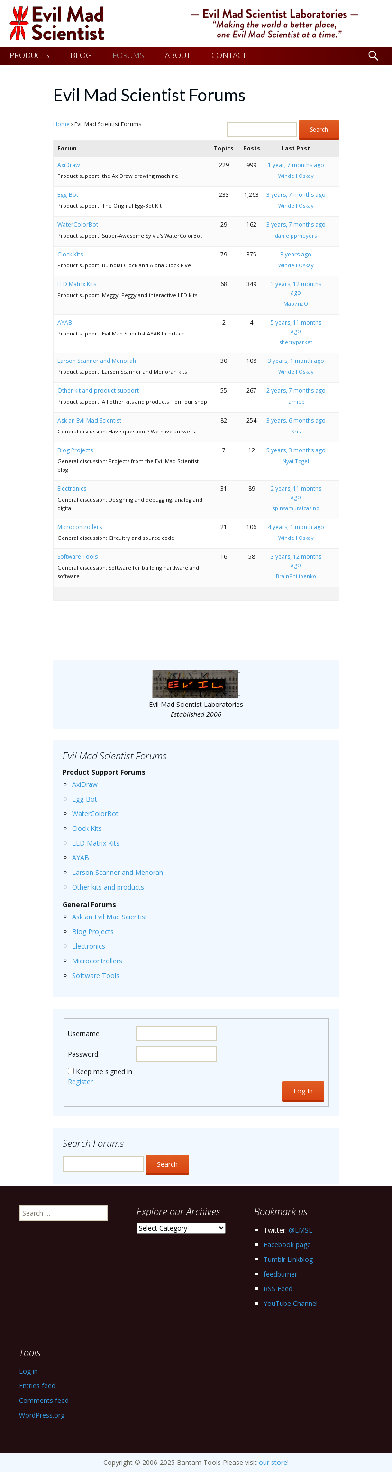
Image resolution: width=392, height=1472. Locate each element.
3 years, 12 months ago (296, 288)
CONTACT (228, 55)
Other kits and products (108, 886)
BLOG (80, 55)
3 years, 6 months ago (296, 420)
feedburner (280, 1273)
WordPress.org (41, 1414)
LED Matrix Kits (76, 284)
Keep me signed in (104, 1071)
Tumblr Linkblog (288, 1259)
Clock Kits (70, 254)
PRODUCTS (29, 55)
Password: (84, 1053)
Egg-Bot (67, 195)
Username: (84, 1033)
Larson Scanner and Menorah (96, 361)
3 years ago (295, 254)
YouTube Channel (291, 1303)
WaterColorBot (77, 224)
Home (61, 124)
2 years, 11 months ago (296, 493)
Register (80, 1081)
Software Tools (77, 557)
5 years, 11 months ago (296, 326)
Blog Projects (75, 450)
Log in (28, 1370)
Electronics (71, 489)
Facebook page (287, 1244)
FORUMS (128, 55)
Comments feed (44, 1400)
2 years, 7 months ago (296, 391)
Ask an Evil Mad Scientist (89, 420)
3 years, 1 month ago (296, 361)
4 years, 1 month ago (296, 527)
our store (273, 1462)
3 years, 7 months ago (296, 195)
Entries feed (37, 1385)
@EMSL (300, 1229)
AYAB (64, 322)
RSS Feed (278, 1288)
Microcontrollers (79, 527)
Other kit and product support (98, 391)
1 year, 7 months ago (296, 165)
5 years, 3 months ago (296, 450)
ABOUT (178, 55)
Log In (303, 1090)
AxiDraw (68, 165)
